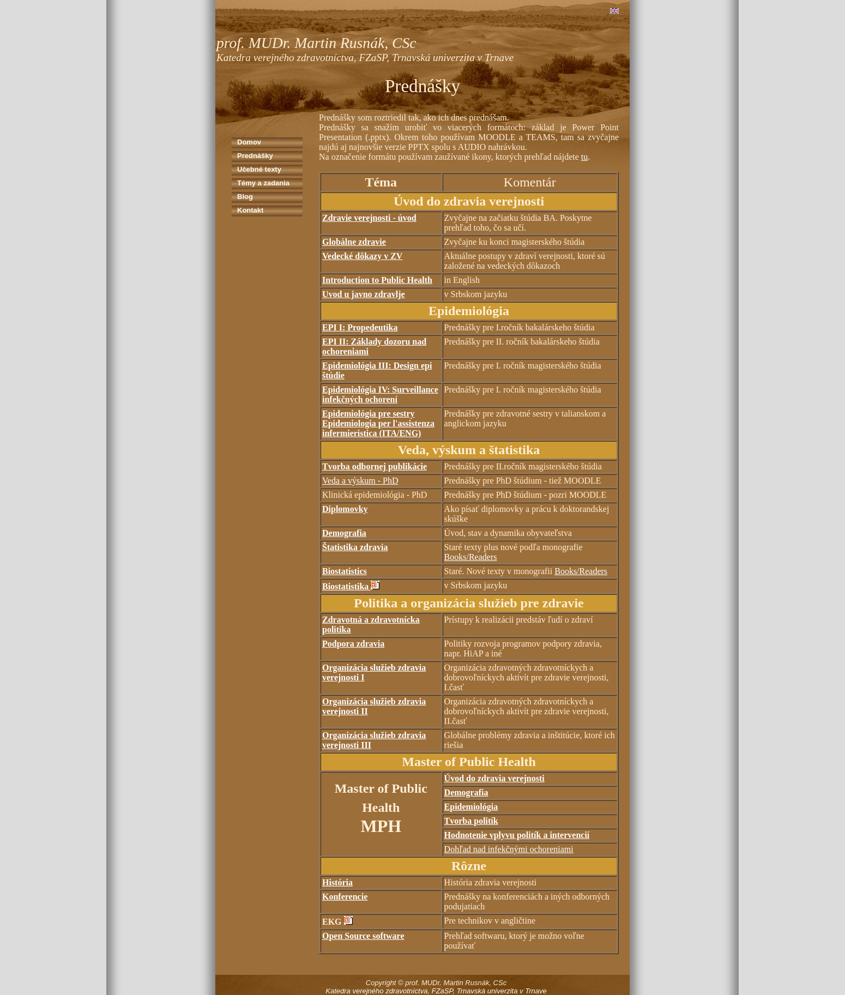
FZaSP (442, 991)
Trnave (536, 991)
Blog (245, 196)
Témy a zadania (263, 183)
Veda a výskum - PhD (360, 480)
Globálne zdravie (354, 241)
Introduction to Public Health (377, 280)
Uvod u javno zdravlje (363, 294)
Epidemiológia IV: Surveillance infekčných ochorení (380, 394)
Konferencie (344, 896)
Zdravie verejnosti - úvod (369, 217)
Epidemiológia (471, 806)
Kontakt (250, 210)
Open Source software (363, 935)
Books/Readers (470, 557)
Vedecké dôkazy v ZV (362, 256)
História (337, 882)
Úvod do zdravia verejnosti (494, 778)
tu (584, 156)
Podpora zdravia (353, 643)
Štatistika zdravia (355, 547)
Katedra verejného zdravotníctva (376, 991)
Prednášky (255, 156)
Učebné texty (259, 169)
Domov (249, 142)
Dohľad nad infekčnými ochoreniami (509, 849)
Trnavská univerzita (487, 991)
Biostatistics (344, 571)
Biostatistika (346, 586)
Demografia (344, 533)
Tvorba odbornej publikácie (374, 466)
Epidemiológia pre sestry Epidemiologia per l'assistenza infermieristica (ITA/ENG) (378, 423)
